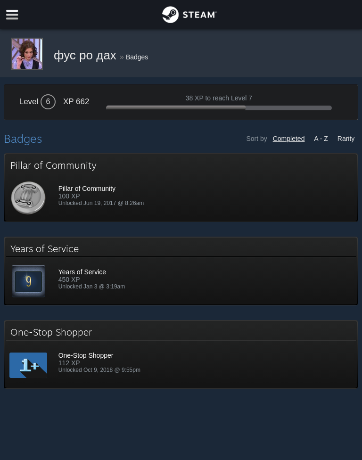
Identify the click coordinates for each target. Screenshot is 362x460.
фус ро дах (87, 55)
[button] (181, 187)
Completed (289, 138)
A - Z (321, 138)
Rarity (346, 138)
